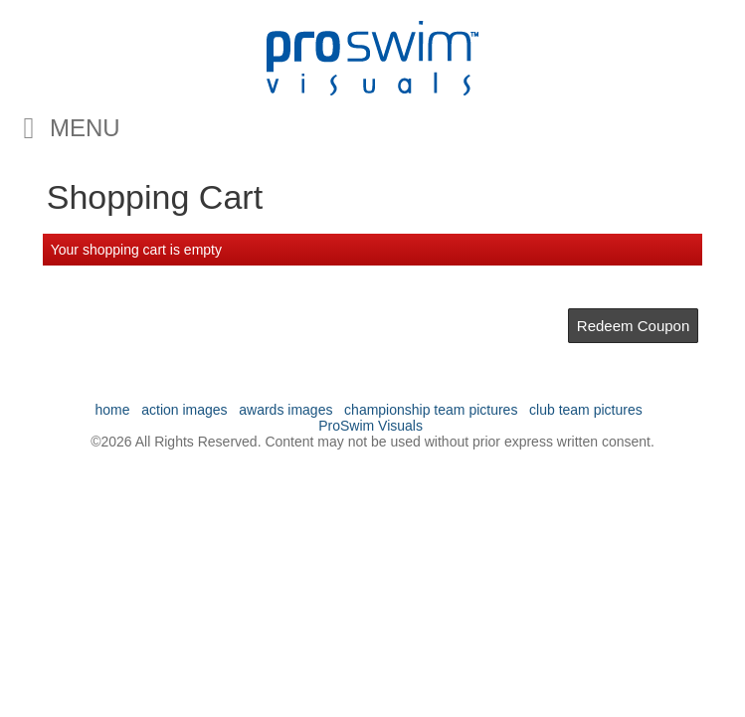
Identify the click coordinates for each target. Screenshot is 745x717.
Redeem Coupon (633, 325)
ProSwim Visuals (370, 426)
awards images (285, 410)
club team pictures (586, 410)
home (112, 410)
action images (184, 410)
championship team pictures (430, 410)
